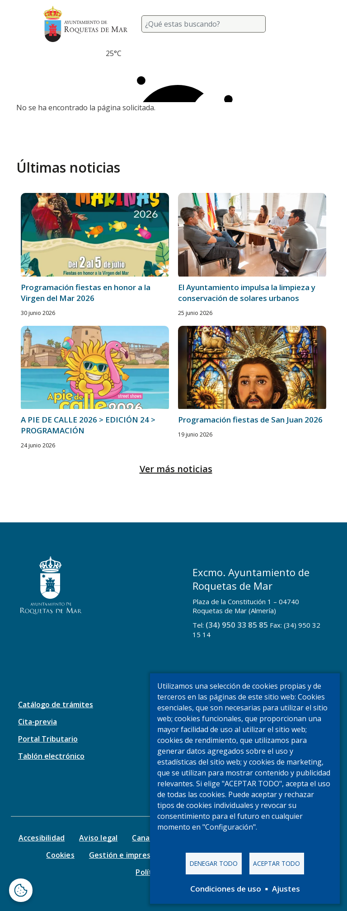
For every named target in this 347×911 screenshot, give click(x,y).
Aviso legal (98, 838)
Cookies (60, 855)
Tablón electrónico (51, 756)
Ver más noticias (176, 469)
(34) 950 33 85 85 (237, 625)
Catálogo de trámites (55, 704)
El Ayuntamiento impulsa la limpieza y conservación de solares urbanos (246, 292)
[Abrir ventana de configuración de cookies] (21, 890)
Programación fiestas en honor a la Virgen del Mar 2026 (85, 292)
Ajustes (286, 888)
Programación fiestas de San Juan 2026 (250, 419)
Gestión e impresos (124, 855)
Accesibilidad (42, 838)
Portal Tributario (48, 739)
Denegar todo (214, 863)
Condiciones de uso (225, 888)
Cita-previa (37, 722)
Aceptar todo (276, 863)
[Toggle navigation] (293, 24)
